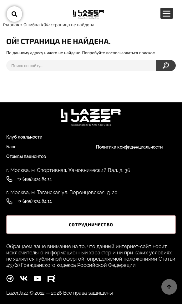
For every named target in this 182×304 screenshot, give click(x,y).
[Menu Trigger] (166, 13)
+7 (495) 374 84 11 (34, 178)
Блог (11, 146)
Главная (11, 24)
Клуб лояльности (24, 137)
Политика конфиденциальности (129, 147)
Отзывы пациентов (26, 156)
